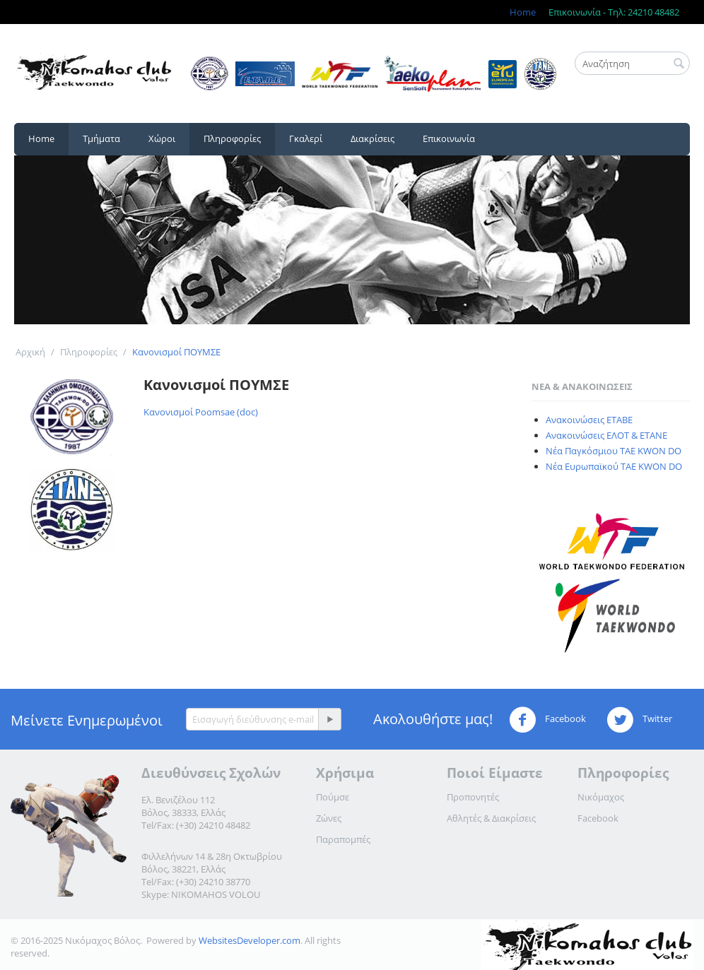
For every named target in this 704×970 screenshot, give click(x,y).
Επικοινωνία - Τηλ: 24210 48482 (613, 12)
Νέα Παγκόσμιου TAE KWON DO (613, 450)
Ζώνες (328, 818)
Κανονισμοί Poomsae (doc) (200, 412)
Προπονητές (473, 797)
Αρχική (30, 351)
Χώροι (161, 138)
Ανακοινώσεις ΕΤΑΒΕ (589, 419)
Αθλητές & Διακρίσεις (491, 818)
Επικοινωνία (449, 138)
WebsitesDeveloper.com (249, 940)
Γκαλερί (305, 138)
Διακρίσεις (372, 138)
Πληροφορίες (232, 138)
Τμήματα (101, 138)
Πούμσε (332, 797)
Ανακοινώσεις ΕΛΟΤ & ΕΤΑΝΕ (606, 435)
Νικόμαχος (600, 797)
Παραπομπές (343, 839)
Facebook (547, 719)
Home (523, 12)
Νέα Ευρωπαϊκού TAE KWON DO (614, 466)
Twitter (639, 719)
